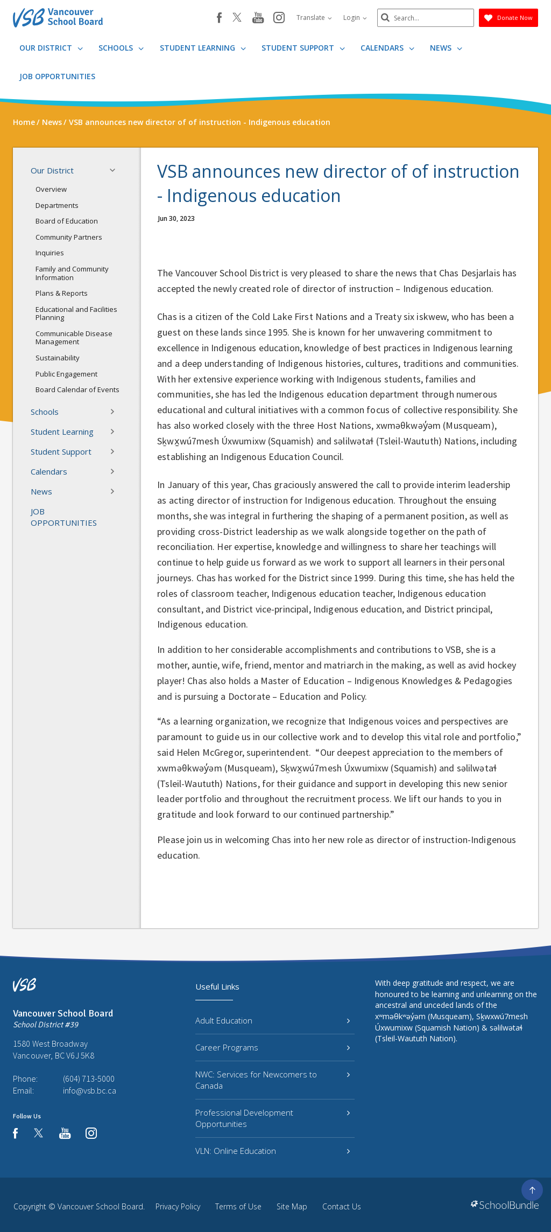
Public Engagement (66, 374)
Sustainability (58, 358)
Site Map (292, 1206)
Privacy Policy (178, 1206)
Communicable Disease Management (74, 338)
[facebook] (219, 17)
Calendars (387, 48)
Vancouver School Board (100, 1206)
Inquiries (50, 252)
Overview (51, 189)
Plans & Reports (62, 293)
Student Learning (203, 48)
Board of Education (67, 221)
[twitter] (237, 18)
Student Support (303, 48)
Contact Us (341, 1206)
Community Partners (69, 237)
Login (355, 17)
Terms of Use (238, 1206)
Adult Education (272, 1020)
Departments (57, 205)
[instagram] (279, 18)
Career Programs (272, 1047)
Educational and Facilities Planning (76, 313)
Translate (314, 17)
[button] (116, 170)
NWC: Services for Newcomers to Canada (272, 1080)
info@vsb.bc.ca (89, 1090)
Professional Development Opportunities (272, 1118)
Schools (121, 48)
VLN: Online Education (272, 1150)
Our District (51, 48)
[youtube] (258, 18)
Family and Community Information (72, 273)
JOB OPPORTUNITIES (57, 76)
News (446, 48)
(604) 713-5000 (89, 1078)
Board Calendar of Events (77, 389)
